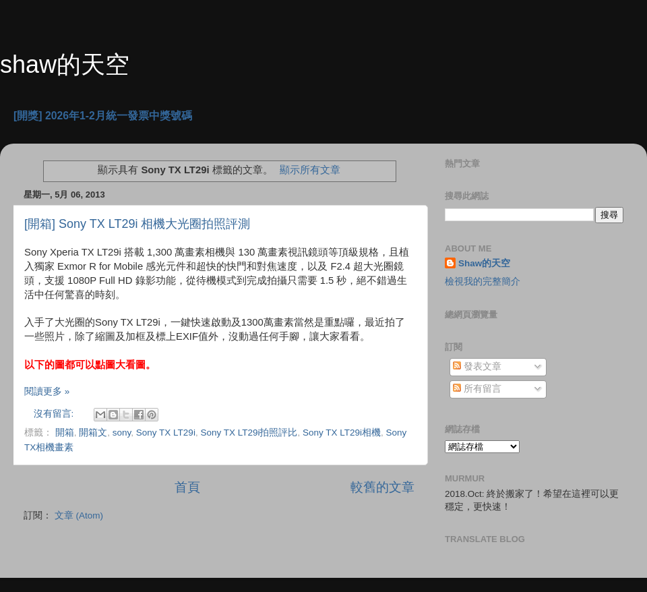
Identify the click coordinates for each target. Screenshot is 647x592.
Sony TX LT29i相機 (342, 432)
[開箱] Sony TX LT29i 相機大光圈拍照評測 (137, 224)
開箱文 (93, 432)
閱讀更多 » (46, 391)
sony (122, 432)
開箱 (64, 432)
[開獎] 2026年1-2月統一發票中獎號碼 (102, 115)
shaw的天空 (64, 64)
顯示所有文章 (310, 170)
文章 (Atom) (79, 515)
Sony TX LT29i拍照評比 (248, 432)
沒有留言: (55, 414)
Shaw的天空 (484, 263)
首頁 (187, 487)
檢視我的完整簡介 (482, 281)
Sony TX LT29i (165, 432)
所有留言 (477, 389)
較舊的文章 (382, 487)
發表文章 (477, 366)
